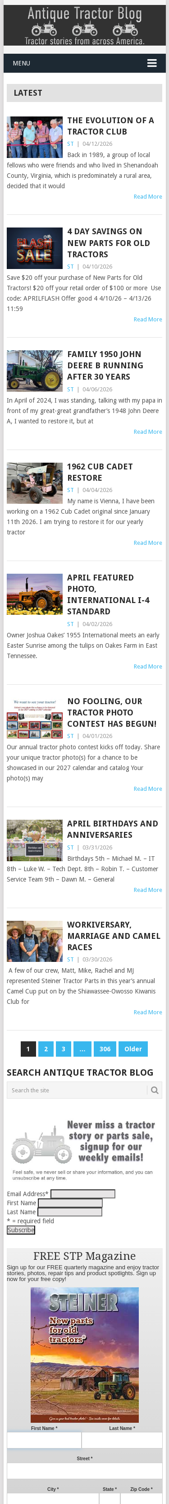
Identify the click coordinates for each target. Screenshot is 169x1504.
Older (133, 1049)
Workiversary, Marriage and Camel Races (113, 936)
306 (105, 1049)
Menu (21, 63)
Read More (148, 196)
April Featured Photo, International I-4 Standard (108, 595)
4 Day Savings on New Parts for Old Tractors (108, 243)
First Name (21, 1203)
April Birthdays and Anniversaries (112, 829)
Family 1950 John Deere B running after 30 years (105, 365)
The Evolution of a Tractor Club (110, 126)
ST (70, 143)
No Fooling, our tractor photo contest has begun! (111, 712)
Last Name (21, 1212)
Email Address (28, 1194)
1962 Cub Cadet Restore (100, 472)
